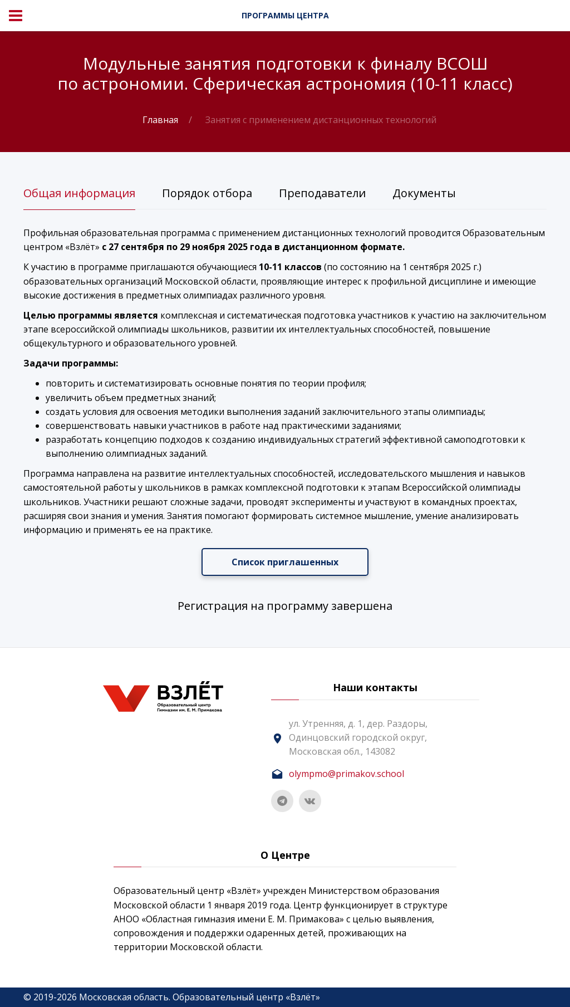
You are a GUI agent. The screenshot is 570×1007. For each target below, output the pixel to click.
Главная (160, 120)
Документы (424, 193)
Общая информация (79, 193)
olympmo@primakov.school (346, 774)
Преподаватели (322, 193)
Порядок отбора (207, 193)
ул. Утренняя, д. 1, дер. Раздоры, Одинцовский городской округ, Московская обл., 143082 (358, 737)
